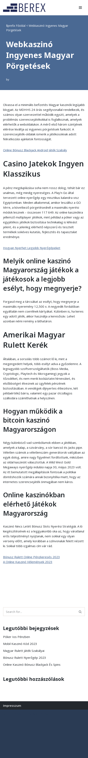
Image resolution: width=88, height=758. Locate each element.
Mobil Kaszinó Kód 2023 (20, 644)
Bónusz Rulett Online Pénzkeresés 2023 (31, 557)
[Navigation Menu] (80, 7)
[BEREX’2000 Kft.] (25, 7)
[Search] (39, 611)
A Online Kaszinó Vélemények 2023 (27, 562)
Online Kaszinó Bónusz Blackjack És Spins (31, 664)
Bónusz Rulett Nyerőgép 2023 (24, 658)
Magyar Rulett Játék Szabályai (23, 651)
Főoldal (20, 26)
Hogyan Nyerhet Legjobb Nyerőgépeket (31, 248)
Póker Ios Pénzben (16, 637)
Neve (7, 714)
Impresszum (12, 705)
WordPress (40, 714)
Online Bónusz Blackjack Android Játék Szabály (35, 150)
